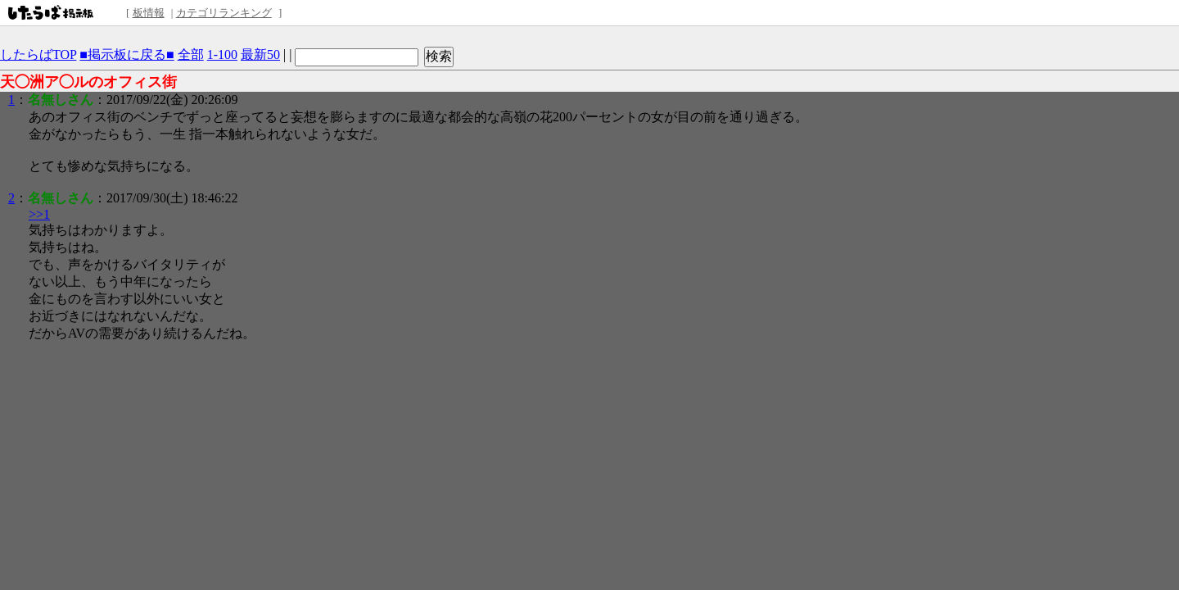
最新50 (260, 54)
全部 (191, 54)
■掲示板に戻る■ (126, 54)
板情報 (149, 13)
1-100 (222, 54)
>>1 (39, 214)
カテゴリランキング (224, 13)
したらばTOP (38, 54)
